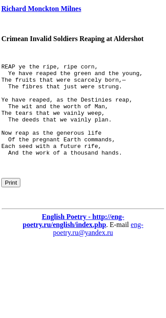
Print (11, 201)
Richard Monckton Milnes (41, 8)
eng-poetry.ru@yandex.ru (98, 247)
